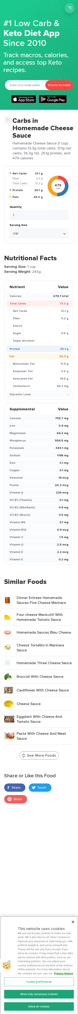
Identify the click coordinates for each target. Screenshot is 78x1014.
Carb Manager (25, 8)
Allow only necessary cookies (39, 998)
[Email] (25, 85)
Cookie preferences (39, 985)
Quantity (16, 206)
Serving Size (18, 225)
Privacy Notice (63, 977)
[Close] (73, 925)
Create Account (59, 85)
